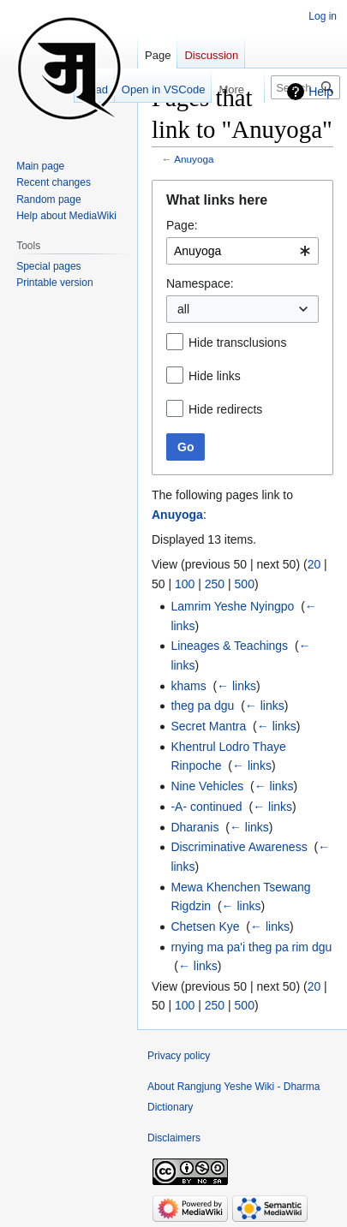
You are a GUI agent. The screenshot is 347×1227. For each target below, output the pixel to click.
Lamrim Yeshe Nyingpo (232, 606)
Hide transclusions (237, 342)
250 (214, 584)
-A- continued (206, 806)
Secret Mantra (208, 726)
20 (314, 564)
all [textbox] (183, 309)
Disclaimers (173, 1138)
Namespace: (200, 283)
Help (320, 91)
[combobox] (242, 251)
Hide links (214, 376)
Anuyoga (193, 158)
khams (188, 686)
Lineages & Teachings (229, 645)
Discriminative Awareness (239, 847)
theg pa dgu (202, 705)
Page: (182, 225)
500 (244, 584)
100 (184, 584)
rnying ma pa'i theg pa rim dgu (251, 947)
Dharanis (194, 827)
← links (236, 686)
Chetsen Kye (205, 926)
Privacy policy (178, 1056)
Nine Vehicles (207, 786)
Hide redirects (225, 409)
